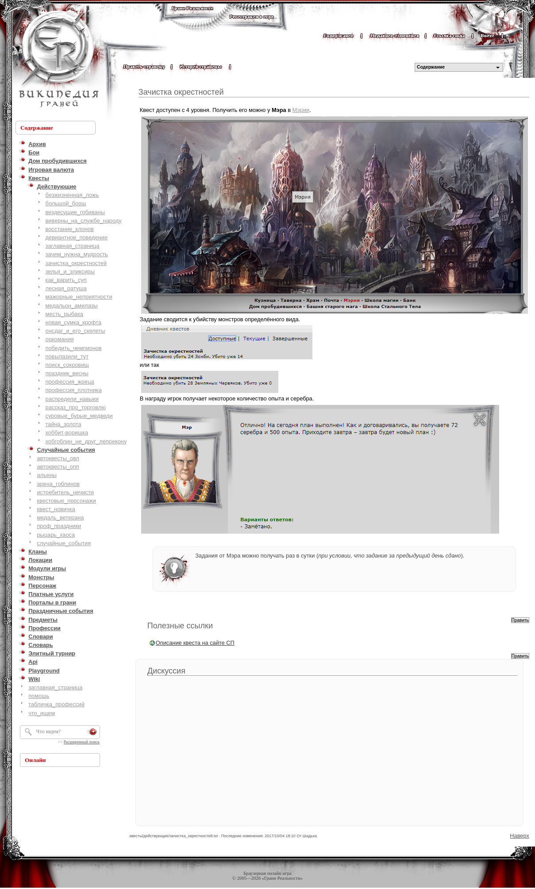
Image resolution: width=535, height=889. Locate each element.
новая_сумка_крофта (73, 322)
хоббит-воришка (67, 432)
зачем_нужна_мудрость (77, 254)
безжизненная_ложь (72, 195)
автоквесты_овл (58, 458)
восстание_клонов (70, 229)
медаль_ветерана (60, 517)
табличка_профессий (56, 704)
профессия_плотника (74, 390)
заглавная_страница (73, 245)
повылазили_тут (67, 356)
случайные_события (64, 543)
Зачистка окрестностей (181, 92)
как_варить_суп (66, 280)
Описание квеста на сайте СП (195, 642)
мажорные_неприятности (79, 296)
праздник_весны (67, 373)
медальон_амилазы (72, 305)
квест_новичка (56, 509)
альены (47, 475)
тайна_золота (63, 424)
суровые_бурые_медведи (79, 415)
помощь (38, 696)
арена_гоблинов (58, 484)
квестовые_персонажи (66, 500)
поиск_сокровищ (67, 365)
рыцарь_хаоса (56, 534)
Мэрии (301, 110)
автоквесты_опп (58, 466)
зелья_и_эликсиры (70, 271)
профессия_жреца (70, 381)
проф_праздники (59, 526)
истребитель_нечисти (65, 492)
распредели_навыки (72, 399)
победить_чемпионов (74, 348)
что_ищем (41, 713)
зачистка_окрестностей (76, 263)
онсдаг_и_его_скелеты (75, 330)
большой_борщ (66, 203)
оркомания (60, 339)
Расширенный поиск (82, 742)
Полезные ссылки (180, 625)
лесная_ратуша (66, 288)
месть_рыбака (64, 314)
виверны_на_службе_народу (84, 220)
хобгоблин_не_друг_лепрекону (86, 441)
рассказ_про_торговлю (76, 407)
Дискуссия (166, 670)
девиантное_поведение (77, 237)
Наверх (519, 835)
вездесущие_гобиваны (75, 212)
